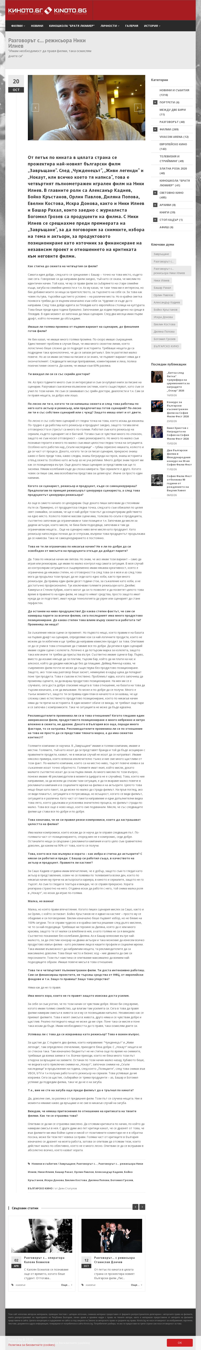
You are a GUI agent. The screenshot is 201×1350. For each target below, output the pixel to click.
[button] (35, 108)
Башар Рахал (64, 1172)
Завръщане (67, 1163)
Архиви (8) (164, 205)
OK (180, 1343)
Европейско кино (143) (173, 146)
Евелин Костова (76, 1180)
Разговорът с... (87, 1163)
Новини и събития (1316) (174, 92)
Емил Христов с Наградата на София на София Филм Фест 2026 (178, 433)
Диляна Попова (98, 1180)
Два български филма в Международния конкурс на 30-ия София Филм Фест (179, 457)
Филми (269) (166, 129)
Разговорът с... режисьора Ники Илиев (169, 271)
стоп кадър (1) (168, 220)
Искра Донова (54, 1180)
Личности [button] (109, 26)
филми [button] (18, 26)
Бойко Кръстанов (165, 309)
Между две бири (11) (173, 112)
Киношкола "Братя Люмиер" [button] (72, 26)
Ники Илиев (46, 1172)
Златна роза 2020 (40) (173, 171)
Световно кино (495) (168, 195)
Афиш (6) (166, 227)
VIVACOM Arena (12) (174, 137)
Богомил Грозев (122, 1180)
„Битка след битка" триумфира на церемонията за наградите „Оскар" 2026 (178, 381)
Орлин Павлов (84, 1172)
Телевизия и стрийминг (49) (172, 158)
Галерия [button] (131, 26)
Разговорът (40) (172, 122)
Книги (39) (167, 212)
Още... (66, 1285)
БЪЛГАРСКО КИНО (40, 1188)
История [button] (152, 26)
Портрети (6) (166, 102)
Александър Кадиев (109, 1172)
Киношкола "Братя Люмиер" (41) (175, 183)
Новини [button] (37, 26)
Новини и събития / (45, 1163)
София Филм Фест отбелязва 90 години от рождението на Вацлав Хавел (179, 483)
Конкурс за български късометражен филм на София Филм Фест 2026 (178, 409)
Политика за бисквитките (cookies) (31, 1345)
